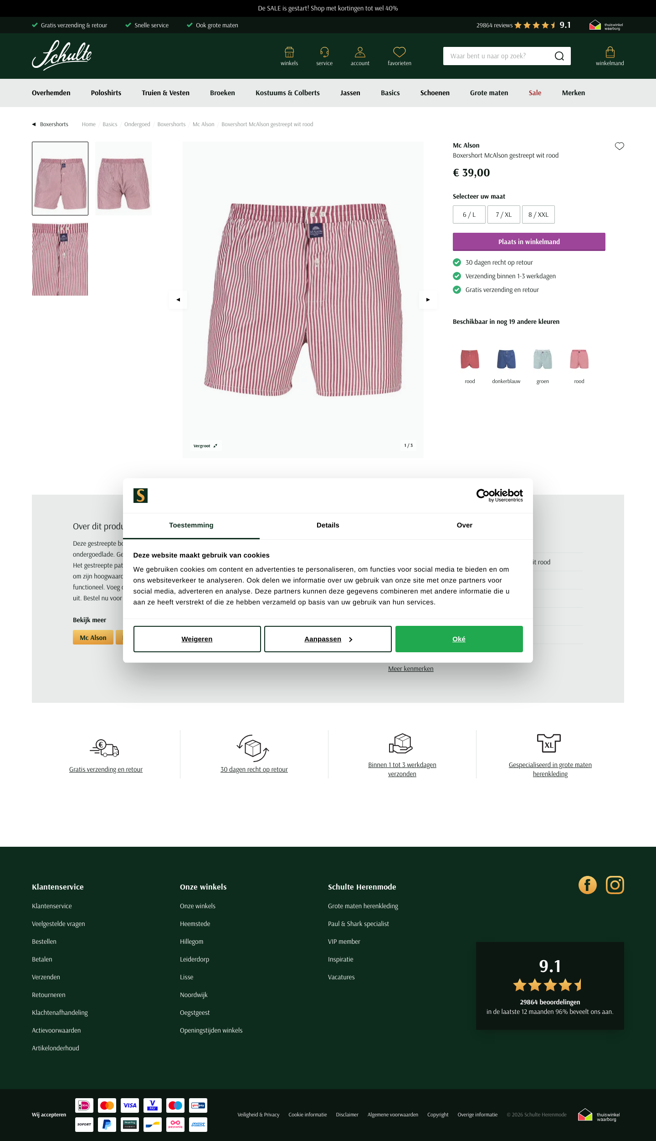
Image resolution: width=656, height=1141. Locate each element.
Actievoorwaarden (56, 1030)
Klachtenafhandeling (60, 1012)
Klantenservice (58, 886)
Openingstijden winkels (211, 1030)
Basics (390, 92)
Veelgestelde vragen (58, 923)
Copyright (437, 1114)
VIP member (344, 941)
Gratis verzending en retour (106, 769)
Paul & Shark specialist (358, 923)
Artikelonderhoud (55, 1048)
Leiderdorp (194, 959)
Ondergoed (137, 124)
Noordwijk (194, 994)
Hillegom (192, 941)
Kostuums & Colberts (288, 92)
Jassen (350, 92)
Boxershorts (171, 124)
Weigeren (196, 639)
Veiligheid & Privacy (258, 1114)
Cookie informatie (307, 1114)
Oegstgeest (195, 1012)
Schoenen (435, 92)
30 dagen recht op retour (254, 769)
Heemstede (195, 923)
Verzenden (46, 976)
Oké (459, 639)
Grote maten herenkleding (363, 905)
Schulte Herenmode (362, 886)
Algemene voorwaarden (393, 1114)
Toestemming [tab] (191, 525)
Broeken (222, 92)
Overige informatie (478, 1114)
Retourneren (49, 994)
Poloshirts (106, 92)
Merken (573, 92)
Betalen (42, 959)
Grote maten (489, 92)
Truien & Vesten (166, 92)
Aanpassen (328, 639)
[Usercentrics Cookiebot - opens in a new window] (483, 495)
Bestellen (44, 941)
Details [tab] (328, 525)
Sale (535, 92)
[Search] (507, 56)
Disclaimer (347, 1114)
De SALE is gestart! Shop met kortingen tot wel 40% (328, 8)
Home (89, 124)
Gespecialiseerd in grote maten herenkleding (550, 769)
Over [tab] (465, 525)
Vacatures (341, 976)
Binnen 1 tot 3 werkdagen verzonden (402, 769)
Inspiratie (341, 959)
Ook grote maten (217, 25)
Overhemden (51, 92)
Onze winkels (203, 886)
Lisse (186, 976)
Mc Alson (204, 124)
